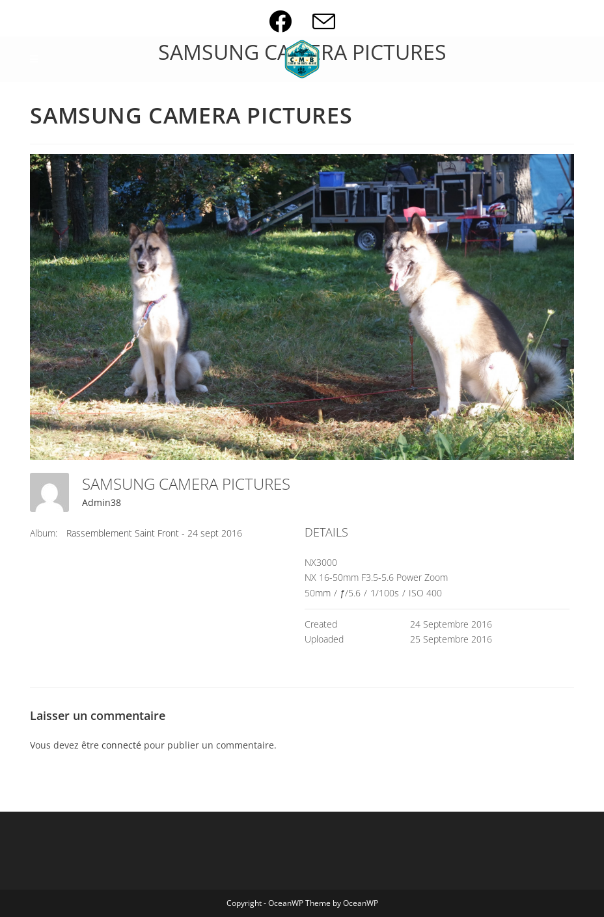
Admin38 (101, 502)
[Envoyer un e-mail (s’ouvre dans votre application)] (323, 21)
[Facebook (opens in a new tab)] (290, 21)
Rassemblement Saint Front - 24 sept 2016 (154, 533)
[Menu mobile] (34, 59)
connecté (121, 745)
